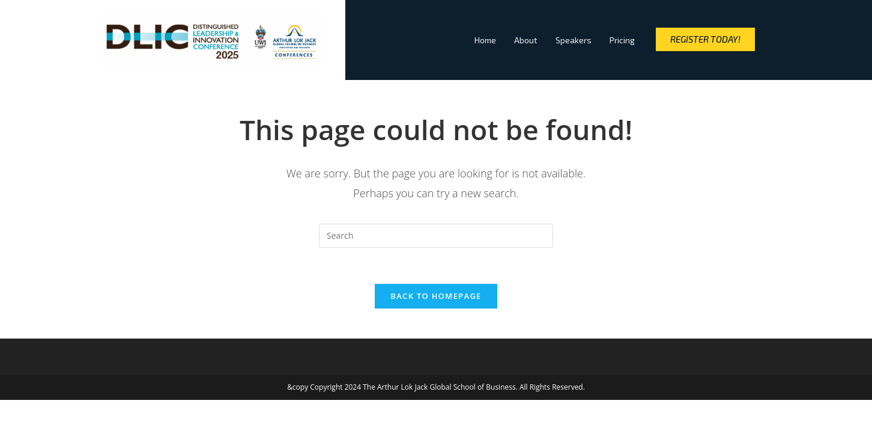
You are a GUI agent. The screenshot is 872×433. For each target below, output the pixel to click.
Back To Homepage (435, 295)
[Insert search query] (436, 236)
